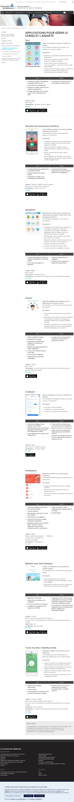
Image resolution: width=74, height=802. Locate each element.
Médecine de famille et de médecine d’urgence (12, 760)
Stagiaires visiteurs (6, 41)
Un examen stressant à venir (10, 54)
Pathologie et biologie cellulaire (46, 757)
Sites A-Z (44, 2)
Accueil (2, 12)
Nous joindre (64, 12)
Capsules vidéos (6, 56)
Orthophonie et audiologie (7, 773)
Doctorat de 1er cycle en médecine (29, 8)
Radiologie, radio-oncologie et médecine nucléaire (51, 763)
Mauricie (48, 12)
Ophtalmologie (42, 756)
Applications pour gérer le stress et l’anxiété (10, 48)
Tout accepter (39, 796)
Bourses (3, 38)
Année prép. (9, 12)
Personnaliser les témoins (14, 796)
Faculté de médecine (23, 6)
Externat (29, 12)
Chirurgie (2, 757)
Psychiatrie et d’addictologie (45, 762)
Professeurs (39, 12)
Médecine (3, 759)
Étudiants (57, 12)
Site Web (28, 106)
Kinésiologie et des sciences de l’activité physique (13, 772)
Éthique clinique (42, 775)
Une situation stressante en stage (11, 51)
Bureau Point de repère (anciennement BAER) (8, 35)
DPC (39, 772)
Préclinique (19, 12)
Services (3, 62)
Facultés (25, 2)
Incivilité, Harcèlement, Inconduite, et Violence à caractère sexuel (11, 59)
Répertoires (19, 2)
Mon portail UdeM (51, 2)
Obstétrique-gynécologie (45, 754)
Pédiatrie (40, 760)
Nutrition (2, 765)
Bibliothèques (31, 2)
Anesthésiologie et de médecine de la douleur (12, 754)
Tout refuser (28, 796)
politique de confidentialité (17, 799)
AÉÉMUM (4, 32)
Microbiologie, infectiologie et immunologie (11, 762)
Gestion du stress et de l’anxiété (19, 28)
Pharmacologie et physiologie (46, 759)
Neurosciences (4, 763)
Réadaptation (4, 775)
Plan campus (38, 2)
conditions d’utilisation (36, 799)
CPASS (40, 773)
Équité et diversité (6, 43)
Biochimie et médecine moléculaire (9, 756)
